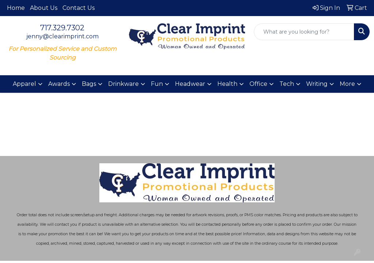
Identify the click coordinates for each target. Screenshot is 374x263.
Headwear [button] (190, 83)
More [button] (347, 83)
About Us (43, 7)
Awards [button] (59, 83)
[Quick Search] (304, 31)
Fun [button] (157, 83)
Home (16, 7)
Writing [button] (317, 83)
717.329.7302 (62, 27)
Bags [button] (89, 83)
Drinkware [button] (123, 83)
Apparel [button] (24, 83)
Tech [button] (286, 83)
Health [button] (227, 83)
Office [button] (258, 83)
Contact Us (78, 7)
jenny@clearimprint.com (62, 36)
